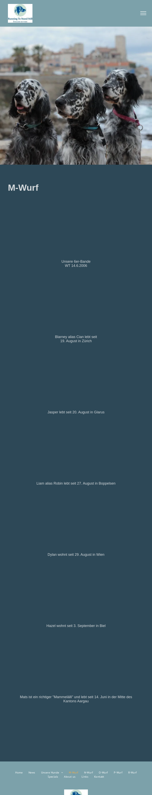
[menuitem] (19, 773)
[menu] (143, 13)
